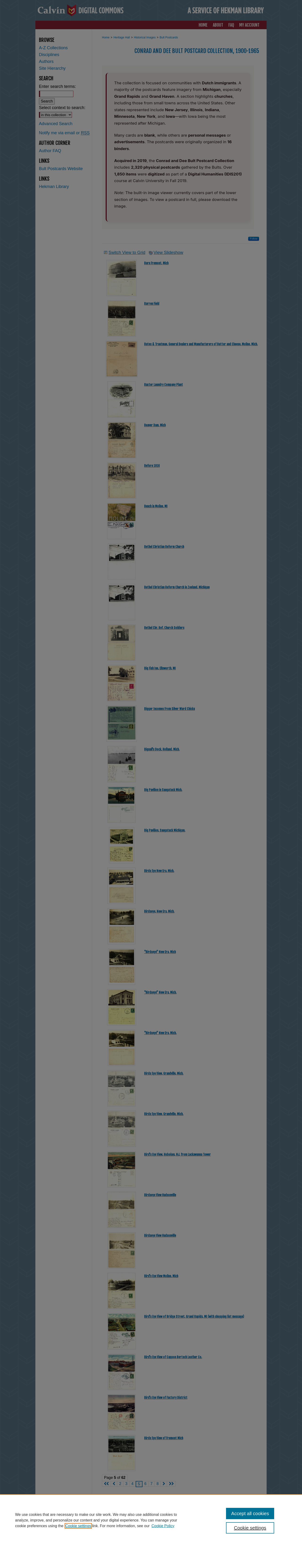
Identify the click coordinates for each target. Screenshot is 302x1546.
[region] (151, 1520)
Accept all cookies (250, 1513)
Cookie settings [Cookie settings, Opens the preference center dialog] (250, 1527)
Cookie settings (78, 1526)
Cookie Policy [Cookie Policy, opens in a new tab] (162, 1526)
